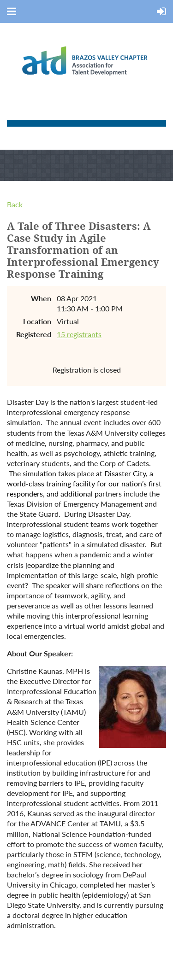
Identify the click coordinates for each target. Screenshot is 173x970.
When (41, 298)
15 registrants (79, 334)
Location (37, 321)
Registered (33, 334)
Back (15, 204)
